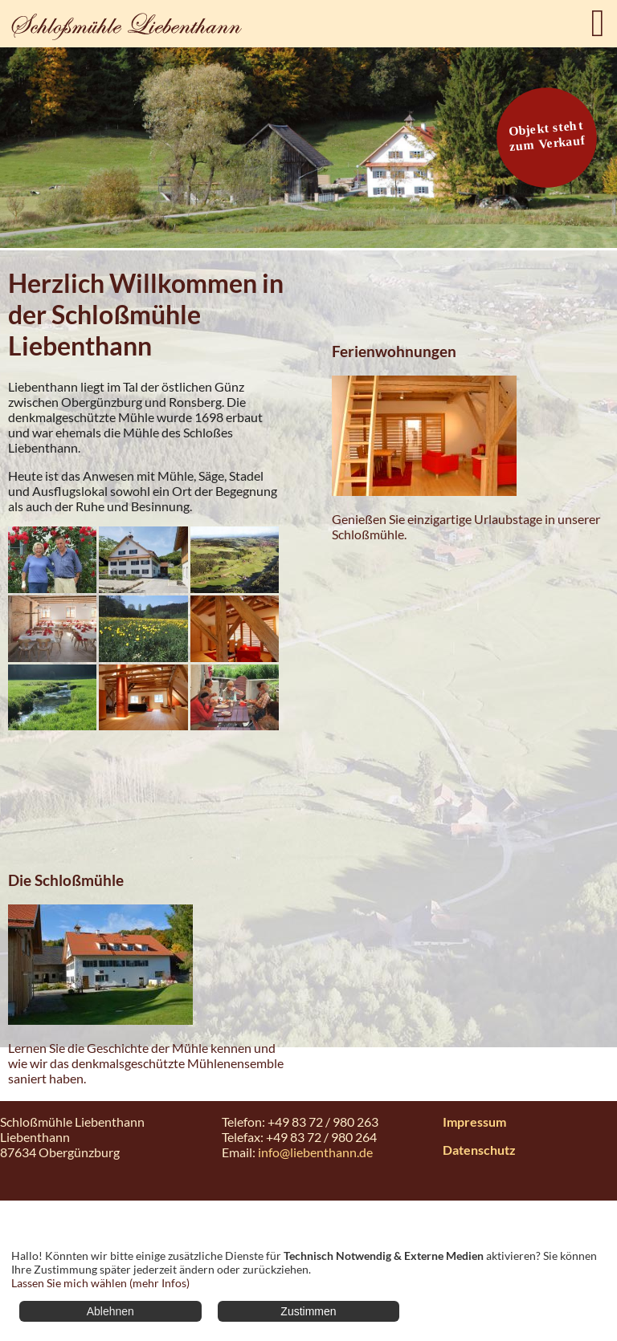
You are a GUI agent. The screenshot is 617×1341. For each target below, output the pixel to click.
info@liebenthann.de (315, 1152)
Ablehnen (110, 1311)
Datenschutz (479, 1149)
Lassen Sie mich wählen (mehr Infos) (100, 1283)
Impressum (474, 1121)
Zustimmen (308, 1311)
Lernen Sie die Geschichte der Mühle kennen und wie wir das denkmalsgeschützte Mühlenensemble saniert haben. (146, 1063)
